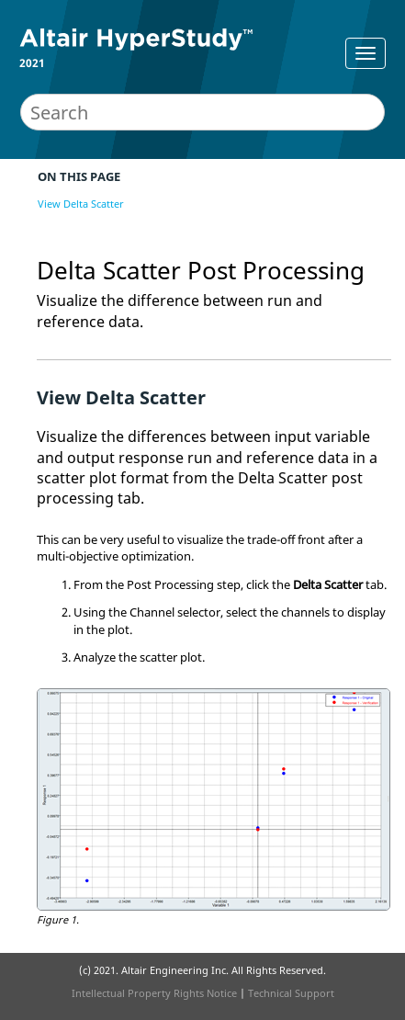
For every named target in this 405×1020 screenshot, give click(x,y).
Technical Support (291, 993)
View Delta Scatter (81, 203)
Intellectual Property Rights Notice (154, 993)
